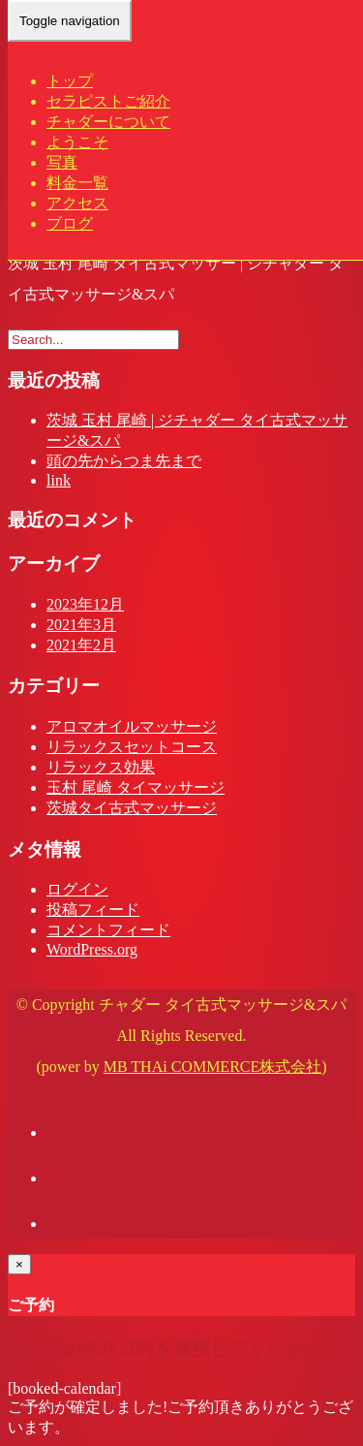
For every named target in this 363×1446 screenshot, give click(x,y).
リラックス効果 (100, 767)
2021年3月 (81, 624)
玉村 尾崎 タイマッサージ (135, 787)
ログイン (77, 889)
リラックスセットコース (131, 747)
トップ (69, 81)
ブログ (69, 223)
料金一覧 (77, 182)
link (58, 480)
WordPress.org (91, 949)
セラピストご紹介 (108, 101)
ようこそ (77, 142)
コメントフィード (108, 930)
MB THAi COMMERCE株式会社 (213, 1066)
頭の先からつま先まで (123, 461)
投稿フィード (92, 909)
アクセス (77, 203)
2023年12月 (85, 604)
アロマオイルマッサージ (131, 726)
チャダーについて (108, 121)
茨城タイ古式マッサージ (131, 808)
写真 (61, 162)
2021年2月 (81, 645)
